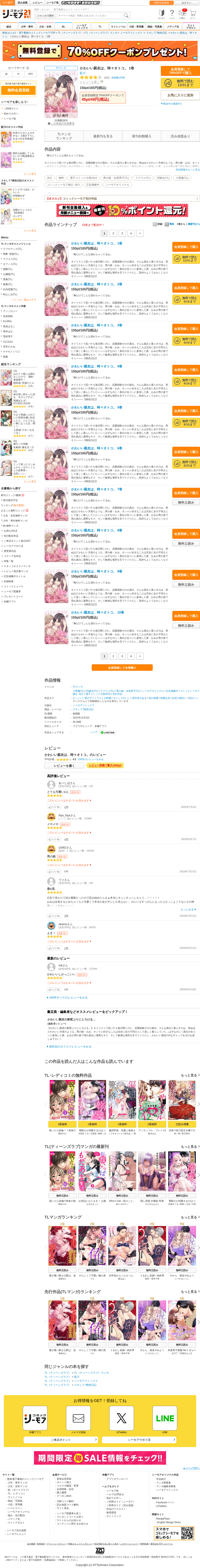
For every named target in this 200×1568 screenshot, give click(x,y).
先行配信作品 (11, 535)
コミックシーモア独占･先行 (63, 184)
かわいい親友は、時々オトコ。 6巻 (96, 448)
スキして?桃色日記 (156, 32)
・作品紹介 (160, 1479)
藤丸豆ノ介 (28, 447)
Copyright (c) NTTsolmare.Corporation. (100, 1565)
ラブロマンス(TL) (12, 249)
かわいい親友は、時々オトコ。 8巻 (96, 530)
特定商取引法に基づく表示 (106, 1544)
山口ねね (8, 341)
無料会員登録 (161, 2)
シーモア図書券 (12, 591)
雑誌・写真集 (154, 26)
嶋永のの (62, 1133)
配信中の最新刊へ (173, 104)
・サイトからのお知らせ (67, 1520)
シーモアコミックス (82, 26)
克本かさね (9, 346)
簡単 (169, 224)
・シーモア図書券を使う (67, 1513)
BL (63, 26)
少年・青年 (27, 26)
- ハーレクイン (14, 1508)
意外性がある (139, 698)
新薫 (5, 356)
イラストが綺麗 (102, 698)
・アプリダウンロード (116, 1479)
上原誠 (17, 430)
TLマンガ (61, 68)
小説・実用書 (136, 26)
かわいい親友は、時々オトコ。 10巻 (97, 612)
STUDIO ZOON (21, 403)
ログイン (186, 2)
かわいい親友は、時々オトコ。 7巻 (96, 489)
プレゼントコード (13, 596)
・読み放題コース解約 (66, 1504)
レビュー (37, 2)
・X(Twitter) (160, 1506)
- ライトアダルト (15, 1522)
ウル (92, 1279)
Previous (47, 1104)
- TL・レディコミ (15, 1493)
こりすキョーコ (115, 1133)
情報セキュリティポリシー (80, 1544)
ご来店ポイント (61, 1439)
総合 (8, 26)
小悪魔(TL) (182, 177)
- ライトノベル (14, 1497)
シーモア (8, 2)
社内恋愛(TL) (10, 289)
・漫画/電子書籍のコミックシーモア (24, 1479)
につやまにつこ (182, 1279)
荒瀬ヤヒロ (28, 383)
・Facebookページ (164, 1502)
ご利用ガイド (11, 108)
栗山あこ (122, 1279)
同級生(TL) (163, 177)
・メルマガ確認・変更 (66, 1485)
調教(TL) (7, 269)
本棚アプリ (10, 601)
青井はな (8, 331)
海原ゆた (62, 1279)
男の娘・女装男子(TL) (116, 177)
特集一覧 (9, 561)
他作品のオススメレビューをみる (70, 1046)
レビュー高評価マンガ (16, 571)
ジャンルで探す (45, 15)
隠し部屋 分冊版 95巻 (152, 1201)
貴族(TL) (7, 279)
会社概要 (31, 1544)
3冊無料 (62, 1124)
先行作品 (117, 694)
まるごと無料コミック (15, 510)
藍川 (82, 73)
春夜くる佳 (185, 1204)
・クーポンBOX (63, 1496)
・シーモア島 (111, 1490)
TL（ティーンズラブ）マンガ (101, 32)
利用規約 (41, 1544)
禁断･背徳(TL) (10, 254)
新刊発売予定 (10, 500)
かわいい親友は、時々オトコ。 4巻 (96, 366)
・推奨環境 (110, 1512)
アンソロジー (10, 311)
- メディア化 (13, 1519)
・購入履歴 (60, 1492)
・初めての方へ (112, 1498)
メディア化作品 (12, 556)
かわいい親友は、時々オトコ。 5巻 (96, 407)
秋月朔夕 (186, 1133)
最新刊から (194, 224)
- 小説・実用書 (14, 1504)
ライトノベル (118, 26)
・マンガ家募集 (162, 1482)
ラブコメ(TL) (10, 259)
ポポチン (124, 1204)
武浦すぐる (84, 1133)
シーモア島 (52, 2)
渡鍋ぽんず (19, 400)
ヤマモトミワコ (11, 351)
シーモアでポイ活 (13, 546)
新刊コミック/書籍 (13, 495)
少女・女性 (45, 26)
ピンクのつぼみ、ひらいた (24, 191)
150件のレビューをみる (91, 759)
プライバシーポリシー (56, 1544)
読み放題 (22, 2)
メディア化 (173, 26)
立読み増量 (182, 1124)
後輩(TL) (7, 284)
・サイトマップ (112, 1516)
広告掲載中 (92, 184)
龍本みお (152, 1133)
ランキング (12, 505)
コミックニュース (13, 586)
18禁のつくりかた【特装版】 (22, 211)
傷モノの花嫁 (20, 443)
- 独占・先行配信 (15, 1515)
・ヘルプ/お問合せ (114, 1494)
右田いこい (19, 473)
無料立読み (62, 1195)
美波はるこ (9, 326)
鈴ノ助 (177, 1133)
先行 (49, 177)
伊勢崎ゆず (19, 195)
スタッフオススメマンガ (17, 566)
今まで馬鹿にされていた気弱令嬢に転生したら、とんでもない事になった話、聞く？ (24, 420)
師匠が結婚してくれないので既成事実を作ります (24, 156)
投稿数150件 (102, 77)
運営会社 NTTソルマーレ (161, 1544)
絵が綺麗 (153, 698)
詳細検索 (9, 581)
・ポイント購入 (62, 1482)
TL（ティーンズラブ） (70, 32)
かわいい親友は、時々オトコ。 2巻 (96, 284)
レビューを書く (90, 82)
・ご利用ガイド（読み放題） (120, 1505)
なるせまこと (92, 1204)
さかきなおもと (152, 1204)
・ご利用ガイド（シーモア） (120, 1501)
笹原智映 (8, 316)
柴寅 (147, 1279)
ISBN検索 (144, 1544)
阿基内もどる (186, 1353)
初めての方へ (11, 113)
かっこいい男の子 (82, 698)
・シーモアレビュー (15, 1534)
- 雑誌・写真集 (14, 1500)
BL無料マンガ (10, 525)
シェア (93, 732)
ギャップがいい (121, 698)
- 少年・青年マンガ (16, 1482)
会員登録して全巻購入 (122, 667)
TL (100, 26)
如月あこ (128, 1133)
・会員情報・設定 (64, 1489)
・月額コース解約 (64, 1501)
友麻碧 (17, 447)
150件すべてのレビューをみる (68, 997)
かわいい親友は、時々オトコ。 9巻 (96, 571)
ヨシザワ (17, 216)
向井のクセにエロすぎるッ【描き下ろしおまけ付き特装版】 (24, 135)
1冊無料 (92, 1124)
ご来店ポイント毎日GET (17, 541)
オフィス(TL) (10, 264)
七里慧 (93, 1133)
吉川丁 (175, 1353)
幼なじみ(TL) (10, 294)
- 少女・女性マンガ (16, 1486)
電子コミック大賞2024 (83, 177)
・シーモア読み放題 (15, 1530)
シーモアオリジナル (117, 184)
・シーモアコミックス (166, 1490)
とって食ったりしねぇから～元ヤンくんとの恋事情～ (24, 467)
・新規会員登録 (62, 1478)
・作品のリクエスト (115, 1509)
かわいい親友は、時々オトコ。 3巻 (96, 325)
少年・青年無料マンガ (15, 520)
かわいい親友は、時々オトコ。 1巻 (96, 243)
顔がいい (193, 698)
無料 (61, 177)
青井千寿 (155, 1279)
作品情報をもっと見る (188, 169)
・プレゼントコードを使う (68, 1516)
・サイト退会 (61, 1508)
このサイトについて (129, 1544)
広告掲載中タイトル (15, 576)
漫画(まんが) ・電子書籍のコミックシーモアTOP (28, 32)
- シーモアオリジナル (18, 1511)
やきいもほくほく (23, 431)
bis (117, 1204)
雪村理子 (8, 336)
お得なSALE (10, 530)
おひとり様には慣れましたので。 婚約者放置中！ (24, 376)
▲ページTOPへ (191, 1468)
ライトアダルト (191, 26)
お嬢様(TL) (9, 274)
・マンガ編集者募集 (165, 1486)
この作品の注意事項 (61, 123)
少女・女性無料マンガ (15, 515)
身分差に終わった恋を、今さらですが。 (24, 396)
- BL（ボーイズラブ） (18, 1490)
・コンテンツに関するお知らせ (71, 1523)
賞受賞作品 (10, 551)
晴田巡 (17, 383)
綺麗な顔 (165, 698)
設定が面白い (179, 698)
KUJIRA (7, 321)
